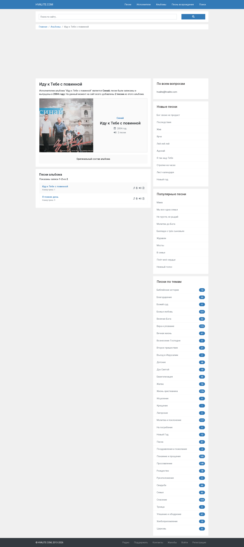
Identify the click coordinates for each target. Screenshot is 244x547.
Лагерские (181, 413)
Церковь (181, 529)
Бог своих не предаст (168, 115)
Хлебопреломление (181, 521)
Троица (181, 507)
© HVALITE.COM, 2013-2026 (49, 542)
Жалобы (172, 542)
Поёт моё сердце (166, 259)
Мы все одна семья (167, 209)
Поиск (202, 4)
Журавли (161, 238)
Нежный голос (164, 266)
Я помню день (50, 197)
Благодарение (181, 297)
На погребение (181, 427)
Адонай (161, 150)
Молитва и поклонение (181, 420)
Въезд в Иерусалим (181, 355)
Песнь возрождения (183, 4)
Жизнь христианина (181, 391)
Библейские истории (181, 290)
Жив (159, 129)
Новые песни (167, 107)
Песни (127, 4)
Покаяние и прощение (181, 456)
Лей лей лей (163, 143)
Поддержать (141, 542)
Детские (181, 362)
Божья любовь (181, 312)
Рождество (181, 471)
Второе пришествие (181, 348)
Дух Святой (181, 369)
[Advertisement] (122, 52)
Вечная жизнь (181, 333)
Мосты (160, 245)
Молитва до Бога (166, 224)
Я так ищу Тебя (165, 158)
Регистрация (199, 542)
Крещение (181, 405)
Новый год (162, 179)
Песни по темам (169, 282)
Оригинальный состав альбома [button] (93, 159)
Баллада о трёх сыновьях (170, 231)
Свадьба (181, 485)
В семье (161, 252)
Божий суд (181, 304)
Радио (125, 542)
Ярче (159, 136)
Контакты (157, 542)
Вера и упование (181, 326)
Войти (184, 542)
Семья (181, 492)
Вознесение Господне (181, 340)
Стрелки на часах (166, 165)
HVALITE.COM (44, 4)
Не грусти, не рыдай (167, 216)
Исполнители (144, 4)
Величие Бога (181, 319)
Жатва (181, 384)
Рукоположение (181, 478)
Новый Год (181, 434)
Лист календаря (165, 172)
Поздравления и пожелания (181, 449)
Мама (160, 202)
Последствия (164, 122)
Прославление (181, 463)
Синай (120, 118)
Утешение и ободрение (181, 514)
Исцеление (181, 398)
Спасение (181, 500)
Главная (43, 26)
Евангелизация (181, 377)
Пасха (181, 442)
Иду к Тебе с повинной (55, 186)
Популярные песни (171, 194)
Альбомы (161, 4)
